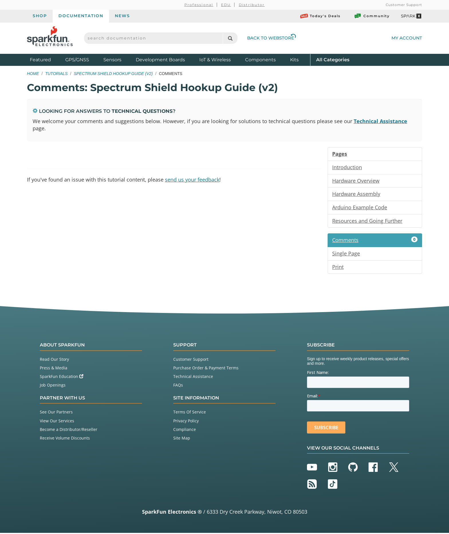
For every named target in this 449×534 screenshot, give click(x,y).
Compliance (184, 430)
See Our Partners (56, 413)
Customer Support (404, 5)
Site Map (181, 439)
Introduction (347, 167)
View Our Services (57, 421)
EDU (226, 5)
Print (338, 267)
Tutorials (56, 73)
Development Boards (160, 59)
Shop (40, 15)
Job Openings (53, 386)
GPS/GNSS (77, 59)
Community (372, 16)
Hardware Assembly (356, 194)
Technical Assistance (380, 121)
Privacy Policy (186, 421)
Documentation (80, 15)
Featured (46, 59)
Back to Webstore (271, 38)
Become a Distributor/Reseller (68, 430)
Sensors (112, 59)
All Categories (332, 59)
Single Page (346, 254)
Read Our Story (54, 360)
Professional (198, 5)
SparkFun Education (61, 377)
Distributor (252, 5)
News (122, 15)
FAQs (178, 386)
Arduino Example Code (359, 207)
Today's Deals (320, 16)
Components (260, 59)
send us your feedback (192, 179)
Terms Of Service (189, 413)
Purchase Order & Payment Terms (206, 369)
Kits (294, 59)
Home (33, 73)
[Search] (230, 38)
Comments (375, 240)
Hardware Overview (355, 181)
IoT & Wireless (215, 59)
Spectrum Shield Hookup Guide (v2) (113, 73)
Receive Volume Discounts (65, 439)
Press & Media (53, 369)
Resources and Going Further (367, 221)
